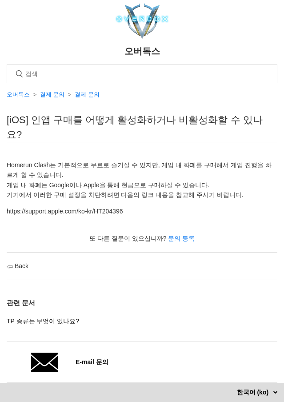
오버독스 (18, 94)
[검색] (142, 74)
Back (17, 265)
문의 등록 (181, 238)
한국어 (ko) (253, 392)
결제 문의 (52, 94)
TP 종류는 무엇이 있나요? (43, 321)
